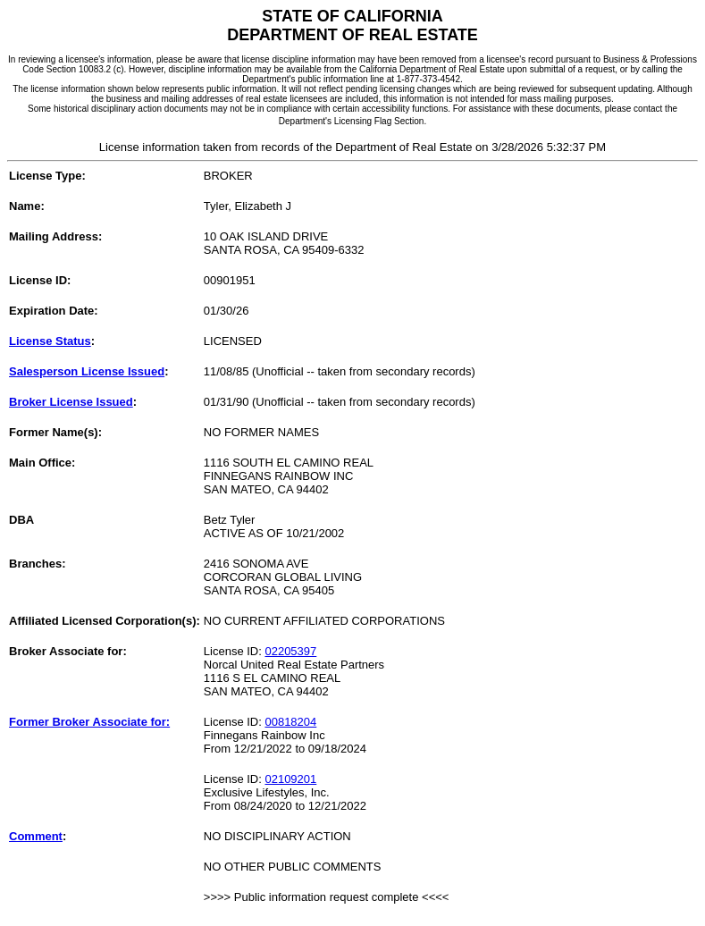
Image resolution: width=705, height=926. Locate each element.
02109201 (290, 779)
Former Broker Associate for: (89, 721)
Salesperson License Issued (86, 371)
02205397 (290, 651)
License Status (50, 341)
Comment (36, 836)
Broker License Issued (71, 401)
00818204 (290, 721)
